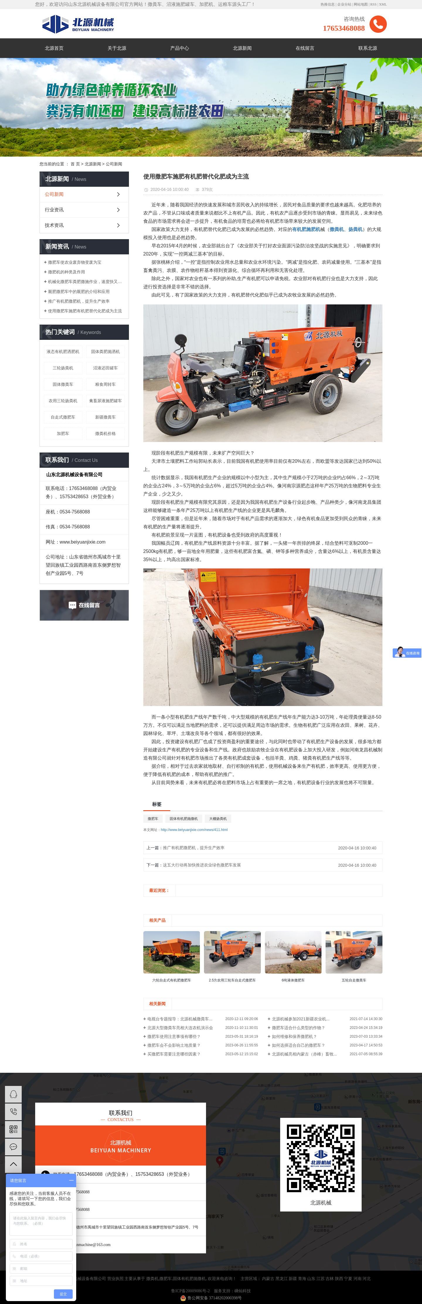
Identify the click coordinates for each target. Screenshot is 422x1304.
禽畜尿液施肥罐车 (105, 400)
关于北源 (117, 48)
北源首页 (54, 48)
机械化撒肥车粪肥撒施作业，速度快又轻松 (86, 281)
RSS (373, 4)
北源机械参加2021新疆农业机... (301, 1019)
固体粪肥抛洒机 (105, 351)
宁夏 (348, 1278)
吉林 (330, 1278)
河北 (367, 1278)
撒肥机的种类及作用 (66, 272)
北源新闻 (242, 48)
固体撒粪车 (63, 384)
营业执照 (115, 1278)
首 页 (75, 164)
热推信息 (328, 4)
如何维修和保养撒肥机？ (294, 1036)
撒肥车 (153, 819)
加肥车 (63, 433)
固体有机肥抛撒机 (184, 819)
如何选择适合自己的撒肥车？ (298, 1045)
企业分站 (344, 4)
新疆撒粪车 (105, 417)
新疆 (293, 1278)
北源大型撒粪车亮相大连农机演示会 (180, 1027)
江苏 (320, 1278)
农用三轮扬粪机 (63, 400)
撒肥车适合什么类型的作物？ (298, 1027)
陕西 (339, 1278)
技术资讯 (54, 225)
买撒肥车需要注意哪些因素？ (174, 1054)
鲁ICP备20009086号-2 (190, 1291)
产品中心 (179, 48)
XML (383, 4)
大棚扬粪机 (218, 819)
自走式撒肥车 (63, 417)
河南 (357, 1278)
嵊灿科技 (242, 1291)
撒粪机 (152, 1278)
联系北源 (367, 48)
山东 (311, 1278)
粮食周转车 (105, 384)
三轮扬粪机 (63, 368)
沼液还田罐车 (105, 368)
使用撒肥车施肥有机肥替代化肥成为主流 (85, 311)
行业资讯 (54, 209)
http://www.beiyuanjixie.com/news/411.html (194, 830)
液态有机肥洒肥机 (63, 351)
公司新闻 (114, 164)
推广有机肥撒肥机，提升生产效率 (79, 301)
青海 (302, 1278)
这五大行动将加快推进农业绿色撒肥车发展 (202, 865)
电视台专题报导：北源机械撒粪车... (179, 1019)
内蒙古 (268, 1278)
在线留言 (305, 48)
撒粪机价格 (105, 433)
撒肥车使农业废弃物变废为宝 (74, 262)
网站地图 (361, 4)
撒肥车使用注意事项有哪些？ (174, 1036)
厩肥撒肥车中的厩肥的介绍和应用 (79, 291)
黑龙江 (281, 1278)
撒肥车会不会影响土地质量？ (174, 1045)
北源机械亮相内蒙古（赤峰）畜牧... (304, 1054)
